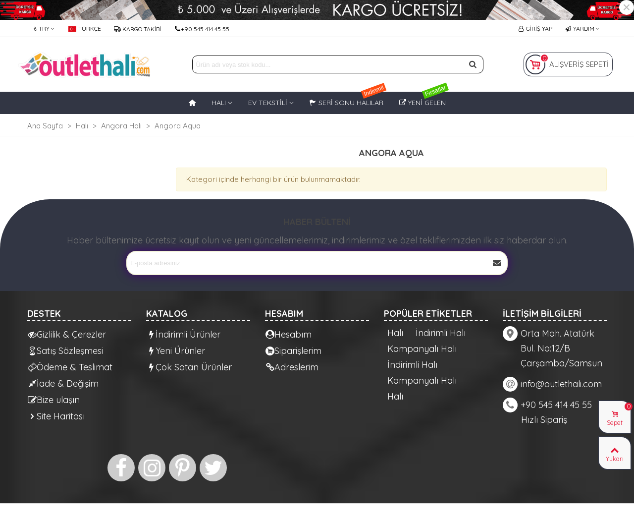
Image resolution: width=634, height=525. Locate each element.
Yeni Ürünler (176, 350)
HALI (218, 102)
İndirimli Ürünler (183, 334)
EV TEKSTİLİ (267, 102)
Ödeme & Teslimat (70, 367)
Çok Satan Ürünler (189, 367)
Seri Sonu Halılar (348, 99)
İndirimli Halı (441, 333)
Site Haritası (56, 416)
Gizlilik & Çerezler (67, 334)
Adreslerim (291, 367)
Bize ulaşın (54, 400)
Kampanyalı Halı (422, 349)
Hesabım (288, 334)
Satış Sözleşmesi (65, 350)
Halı (395, 333)
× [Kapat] (627, 7)
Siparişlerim (293, 350)
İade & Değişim (63, 383)
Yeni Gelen (424, 99)
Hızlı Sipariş (544, 419)
